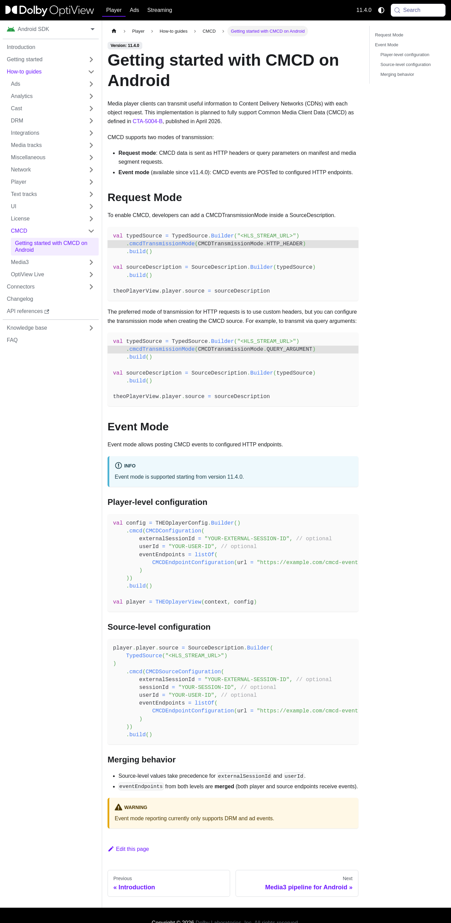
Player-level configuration (405, 54)
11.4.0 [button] (363, 10)
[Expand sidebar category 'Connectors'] (91, 286)
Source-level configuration (406, 64)
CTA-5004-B (148, 121)
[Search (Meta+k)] (418, 10)
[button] (53, 84)
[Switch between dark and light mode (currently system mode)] (381, 10)
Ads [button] (134, 10)
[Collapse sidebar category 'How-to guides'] (91, 71)
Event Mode (386, 44)
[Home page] (114, 31)
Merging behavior (397, 74)
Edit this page (128, 849)
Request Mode (389, 34)
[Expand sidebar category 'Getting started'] (91, 59)
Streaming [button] (159, 10)
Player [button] (114, 10)
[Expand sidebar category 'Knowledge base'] (91, 328)
